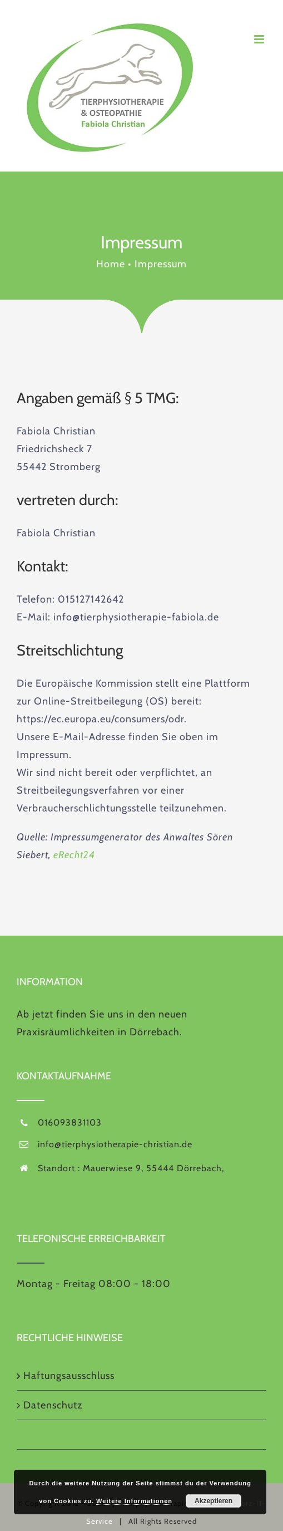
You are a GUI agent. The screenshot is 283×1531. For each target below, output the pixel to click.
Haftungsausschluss (69, 1375)
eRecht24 (74, 855)
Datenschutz (52, 1405)
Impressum (49, 1435)
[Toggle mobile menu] (260, 39)
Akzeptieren (213, 1501)
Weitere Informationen (134, 1501)
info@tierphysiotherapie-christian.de (115, 1144)
